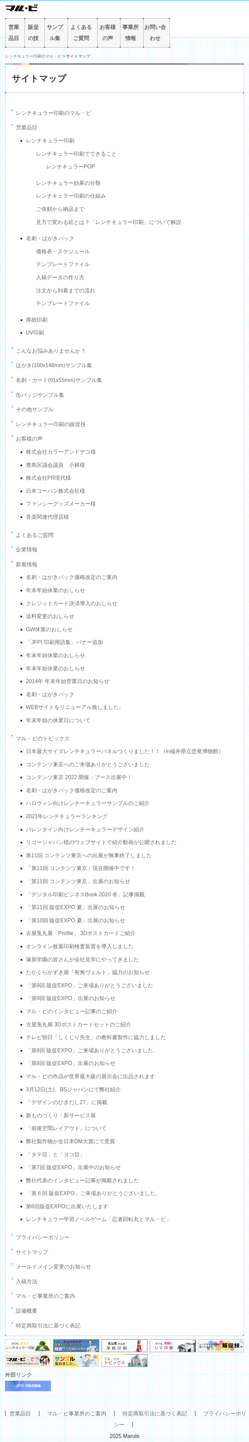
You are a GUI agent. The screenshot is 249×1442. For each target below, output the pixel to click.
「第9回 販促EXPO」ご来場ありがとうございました (89, 985)
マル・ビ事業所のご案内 (45, 1296)
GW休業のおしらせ (49, 629)
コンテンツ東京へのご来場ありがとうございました (88, 764)
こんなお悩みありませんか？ (51, 351)
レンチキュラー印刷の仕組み (71, 196)
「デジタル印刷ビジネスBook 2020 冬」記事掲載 (85, 894)
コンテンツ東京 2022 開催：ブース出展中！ (79, 777)
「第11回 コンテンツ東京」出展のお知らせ (78, 881)
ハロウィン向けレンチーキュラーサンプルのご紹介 (88, 803)
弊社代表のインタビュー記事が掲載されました (82, 1180)
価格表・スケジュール (63, 251)
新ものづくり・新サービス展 (61, 1115)
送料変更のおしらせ (50, 616)
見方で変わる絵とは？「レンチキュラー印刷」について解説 (108, 222)
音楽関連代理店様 (47, 517)
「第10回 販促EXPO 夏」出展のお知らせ (75, 920)
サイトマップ (32, 1252)
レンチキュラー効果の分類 (68, 183)
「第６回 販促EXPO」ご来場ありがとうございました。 (93, 1193)
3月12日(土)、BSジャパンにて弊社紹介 (73, 1089)
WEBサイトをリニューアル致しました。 (75, 707)
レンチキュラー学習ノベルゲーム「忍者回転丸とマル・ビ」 (98, 1219)
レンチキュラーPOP (70, 166)
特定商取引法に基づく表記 (48, 1325)
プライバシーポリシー (43, 1237)
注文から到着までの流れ (65, 290)
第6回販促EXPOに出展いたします (67, 1206)
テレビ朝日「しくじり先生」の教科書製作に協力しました (96, 1037)
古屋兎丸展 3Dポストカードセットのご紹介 (78, 1024)
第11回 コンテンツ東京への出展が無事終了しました (89, 855)
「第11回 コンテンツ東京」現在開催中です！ (81, 868)
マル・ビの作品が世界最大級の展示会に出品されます (90, 1076)
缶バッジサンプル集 (40, 395)
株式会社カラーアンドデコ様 (61, 452)
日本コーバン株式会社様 (55, 491)
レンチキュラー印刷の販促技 (51, 424)
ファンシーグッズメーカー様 (61, 504)
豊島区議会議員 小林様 (55, 465)
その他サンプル (35, 409)
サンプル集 (55, 32)
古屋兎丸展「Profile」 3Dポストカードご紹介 (81, 933)
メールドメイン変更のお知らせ (53, 1267)
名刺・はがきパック (50, 238)
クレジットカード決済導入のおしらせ (71, 603)
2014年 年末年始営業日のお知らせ (67, 681)
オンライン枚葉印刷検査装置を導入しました (80, 946)
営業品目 (13, 32)
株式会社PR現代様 (48, 478)
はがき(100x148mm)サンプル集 (54, 365)
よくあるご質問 (81, 32)
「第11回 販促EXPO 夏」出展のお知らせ (75, 907)
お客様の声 (108, 32)
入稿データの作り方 (60, 277)
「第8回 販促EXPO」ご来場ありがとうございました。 (92, 1050)
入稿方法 (26, 1281)
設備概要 (26, 1311)
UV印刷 (35, 332)
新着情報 (26, 564)
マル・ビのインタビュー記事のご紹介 (71, 1011)
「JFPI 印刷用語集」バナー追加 (64, 642)
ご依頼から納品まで (60, 209)
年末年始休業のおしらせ (55, 590)
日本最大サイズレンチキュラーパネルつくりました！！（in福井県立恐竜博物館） (125, 751)
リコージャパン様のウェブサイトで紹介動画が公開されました (101, 842)
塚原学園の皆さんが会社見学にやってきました (82, 959)
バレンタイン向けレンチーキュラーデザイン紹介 (85, 829)
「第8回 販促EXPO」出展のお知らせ (70, 1063)
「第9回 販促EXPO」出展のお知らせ (70, 998)
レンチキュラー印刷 (50, 140)
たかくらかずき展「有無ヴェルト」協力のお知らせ (88, 972)
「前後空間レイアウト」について (66, 1128)
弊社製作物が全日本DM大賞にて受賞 (70, 1141)
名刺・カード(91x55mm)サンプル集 (59, 380)
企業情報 (26, 549)
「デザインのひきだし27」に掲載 (66, 1102)
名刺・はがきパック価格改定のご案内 (71, 577)
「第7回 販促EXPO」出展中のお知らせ (73, 1167)
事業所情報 (130, 32)
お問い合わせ (155, 32)
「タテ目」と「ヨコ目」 (55, 1154)
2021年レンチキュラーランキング (67, 816)
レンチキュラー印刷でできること (76, 154)
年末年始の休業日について (58, 720)
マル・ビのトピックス (43, 738)
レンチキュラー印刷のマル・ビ (33, 56)
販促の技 (33, 32)
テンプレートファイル (63, 264)
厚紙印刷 (36, 320)
